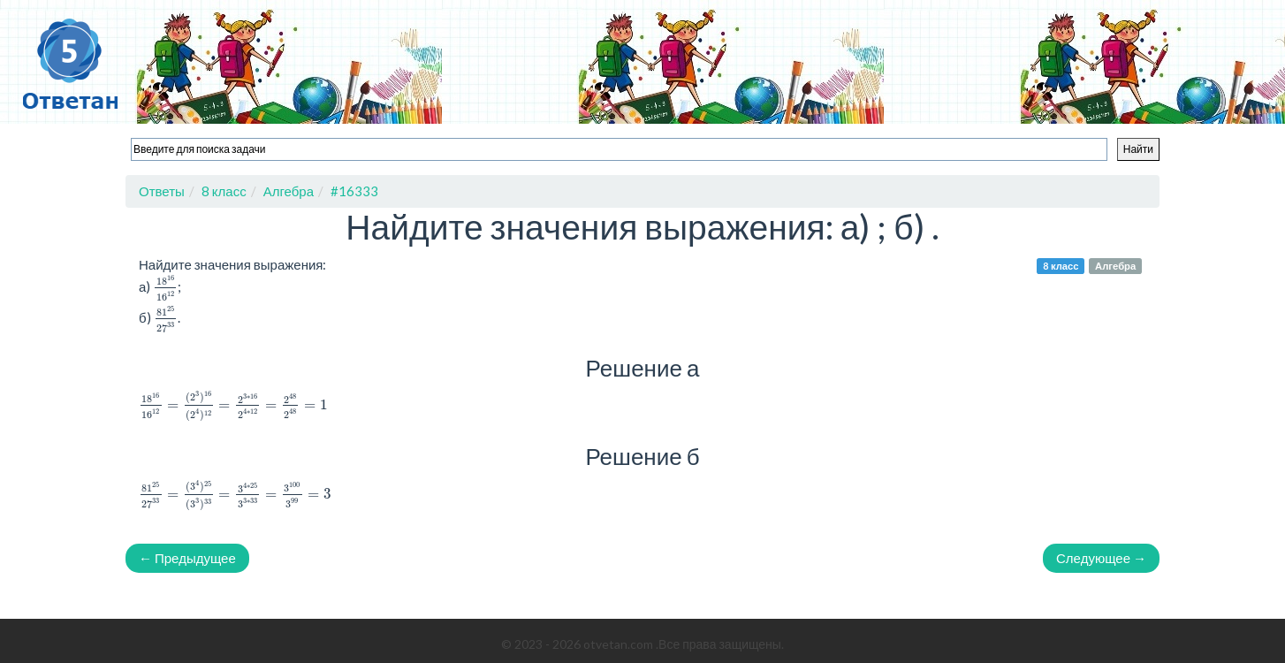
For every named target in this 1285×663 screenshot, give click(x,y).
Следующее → (1101, 558)
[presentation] (165, 287)
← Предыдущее (187, 558)
